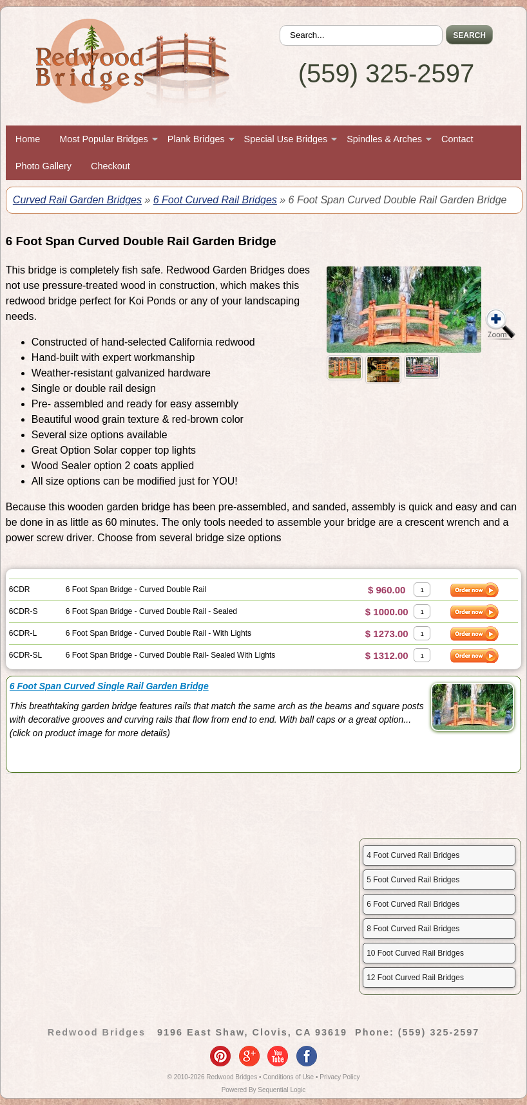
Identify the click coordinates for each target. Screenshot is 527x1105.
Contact (457, 139)
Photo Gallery (43, 166)
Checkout (110, 166)
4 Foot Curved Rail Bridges (413, 855)
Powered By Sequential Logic (264, 1089)
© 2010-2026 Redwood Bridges (213, 1077)
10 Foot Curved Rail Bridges (415, 953)
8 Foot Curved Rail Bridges (413, 928)
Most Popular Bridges (103, 139)
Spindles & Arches (384, 139)
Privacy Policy (339, 1077)
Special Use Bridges (286, 139)
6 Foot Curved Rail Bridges (215, 199)
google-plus (249, 1056)
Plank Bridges (196, 139)
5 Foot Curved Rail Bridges (413, 879)
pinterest (220, 1056)
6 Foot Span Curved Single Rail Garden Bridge (109, 686)
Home (27, 139)
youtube (278, 1056)
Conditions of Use (288, 1077)
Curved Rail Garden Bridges (77, 199)
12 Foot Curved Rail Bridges (415, 977)
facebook (307, 1056)
